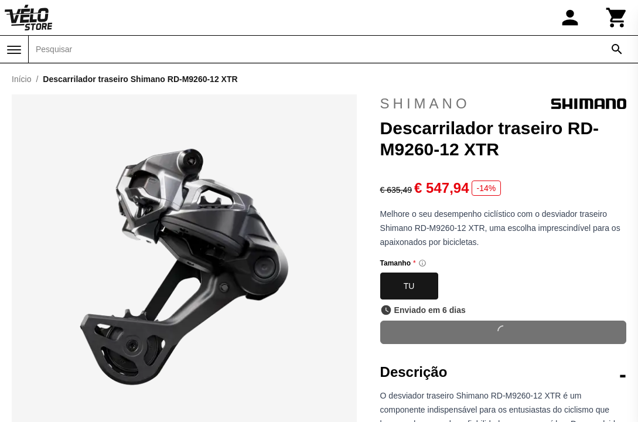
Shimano (503, 104)
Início (21, 79)
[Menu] (14, 50)
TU (409, 286)
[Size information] (422, 263)
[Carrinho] (617, 17)
